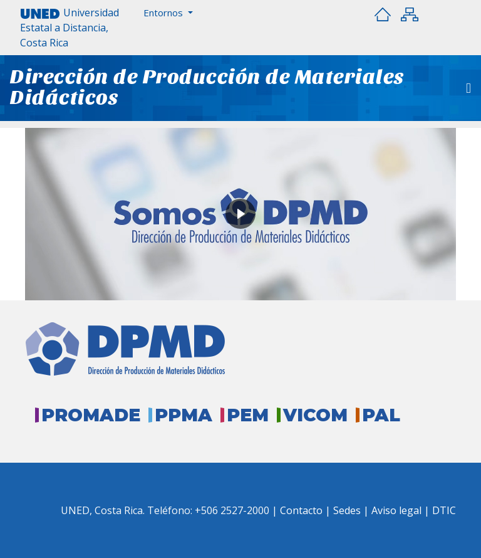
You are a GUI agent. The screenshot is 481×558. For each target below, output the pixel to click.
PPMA (183, 415)
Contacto (302, 510)
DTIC (444, 510)
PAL (381, 415)
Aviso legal (396, 510)
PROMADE (90, 415)
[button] (168, 13)
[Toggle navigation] (468, 88)
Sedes (348, 510)
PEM (248, 415)
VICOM (315, 415)
